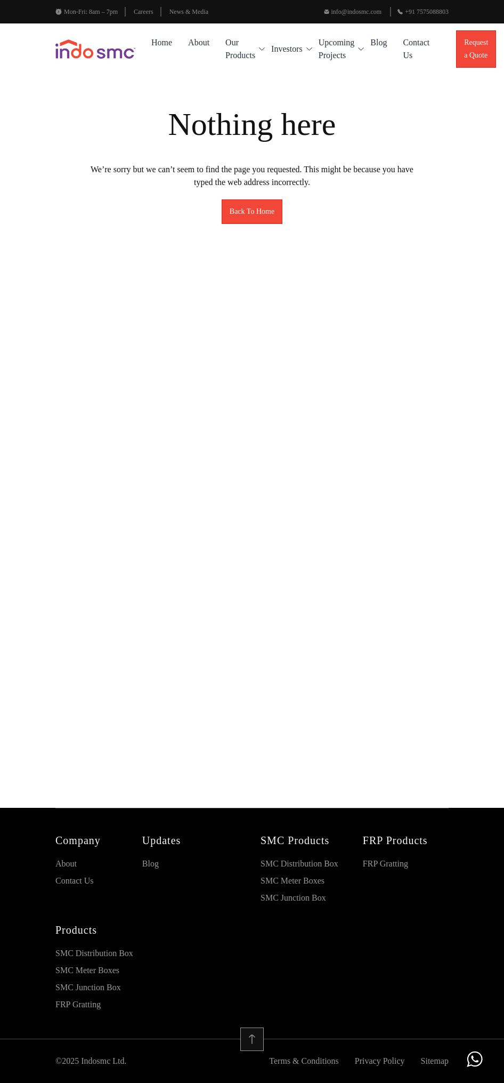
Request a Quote (476, 48)
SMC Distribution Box (299, 863)
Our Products (240, 49)
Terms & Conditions (303, 1060)
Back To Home (252, 211)
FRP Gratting (385, 863)
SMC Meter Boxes (292, 880)
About (198, 42)
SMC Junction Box (293, 897)
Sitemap (435, 1060)
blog (378, 42)
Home (161, 42)
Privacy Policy (380, 1060)
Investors (287, 48)
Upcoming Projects (337, 49)
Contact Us (416, 49)
